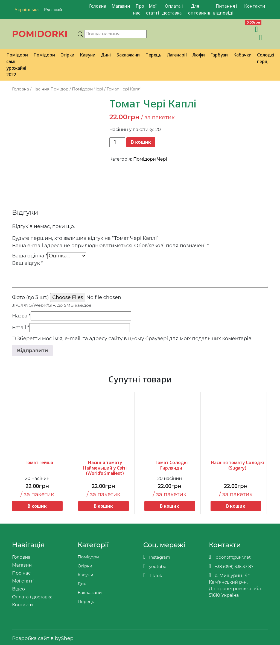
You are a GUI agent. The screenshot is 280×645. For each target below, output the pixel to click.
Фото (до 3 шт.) (30, 297)
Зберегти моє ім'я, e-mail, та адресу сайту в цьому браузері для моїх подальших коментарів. (134, 339)
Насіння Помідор (51, 89)
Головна (97, 6)
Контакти (254, 6)
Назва (21, 316)
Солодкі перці (265, 58)
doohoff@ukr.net (230, 557)
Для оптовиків (199, 9)
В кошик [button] (37, 506)
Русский (53, 10)
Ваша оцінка (29, 256)
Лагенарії (177, 55)
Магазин (121, 6)
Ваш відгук (27, 263)
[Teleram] (225, 29)
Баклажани (128, 55)
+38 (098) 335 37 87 (231, 566)
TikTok (152, 575)
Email (20, 328)
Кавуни (87, 55)
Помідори (44, 55)
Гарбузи (219, 55)
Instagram (156, 557)
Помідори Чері (87, 89)
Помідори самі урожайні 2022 (17, 65)
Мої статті (152, 9)
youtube (154, 566)
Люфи (198, 55)
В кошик (141, 142)
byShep (64, 638)
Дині (106, 55)
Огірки (67, 55)
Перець (153, 55)
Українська (27, 10)
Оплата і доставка (172, 9)
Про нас (138, 9)
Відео (18, 589)
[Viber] (213, 29)
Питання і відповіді (225, 9)
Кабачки (242, 55)
